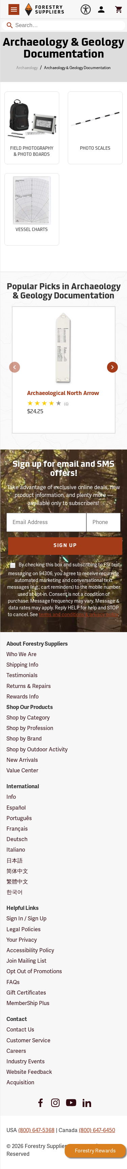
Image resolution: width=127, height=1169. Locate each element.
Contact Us (20, 1029)
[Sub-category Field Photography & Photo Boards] (31, 127)
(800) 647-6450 (97, 1130)
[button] (14, 367)
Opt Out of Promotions (34, 971)
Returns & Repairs (28, 686)
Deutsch (16, 839)
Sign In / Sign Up (26, 918)
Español (16, 808)
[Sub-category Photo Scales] (95, 127)
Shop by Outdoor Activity (37, 749)
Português (19, 818)
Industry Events (25, 1061)
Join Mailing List (26, 961)
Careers (16, 1051)
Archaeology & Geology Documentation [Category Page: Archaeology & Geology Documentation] (63, 49)
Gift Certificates (26, 992)
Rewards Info (22, 696)
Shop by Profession (29, 728)
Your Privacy (21, 940)
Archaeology (27, 68)
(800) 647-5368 (36, 1130)
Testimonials (22, 675)
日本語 (14, 860)
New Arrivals (22, 760)
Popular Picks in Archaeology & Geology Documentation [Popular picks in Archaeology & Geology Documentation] (64, 291)
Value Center (22, 770)
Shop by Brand (24, 738)
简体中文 (17, 871)
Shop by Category (28, 717)
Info (11, 797)
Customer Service (28, 1040)
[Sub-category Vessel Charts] (31, 209)
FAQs (13, 982)
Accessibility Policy (30, 950)
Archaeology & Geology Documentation (77, 68)
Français (17, 829)
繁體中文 (17, 881)
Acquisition (20, 1082)
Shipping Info (22, 665)
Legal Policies (23, 929)
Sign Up (65, 545)
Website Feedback (29, 1072)
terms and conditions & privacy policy (78, 615)
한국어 (14, 892)
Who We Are (21, 654)
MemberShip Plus (27, 1003)
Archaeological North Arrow (63, 393)
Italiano (15, 850)
